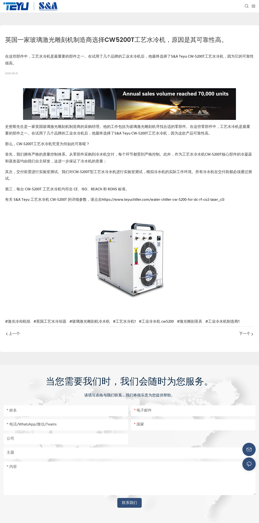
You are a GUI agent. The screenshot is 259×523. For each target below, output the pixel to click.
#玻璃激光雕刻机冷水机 (89, 322)
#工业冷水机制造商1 (222, 322)
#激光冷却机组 (17, 322)
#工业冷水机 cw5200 (156, 322)
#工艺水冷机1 (124, 322)
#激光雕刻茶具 (189, 322)
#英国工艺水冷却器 (49, 322)
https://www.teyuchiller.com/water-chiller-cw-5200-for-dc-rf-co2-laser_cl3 (163, 200)
